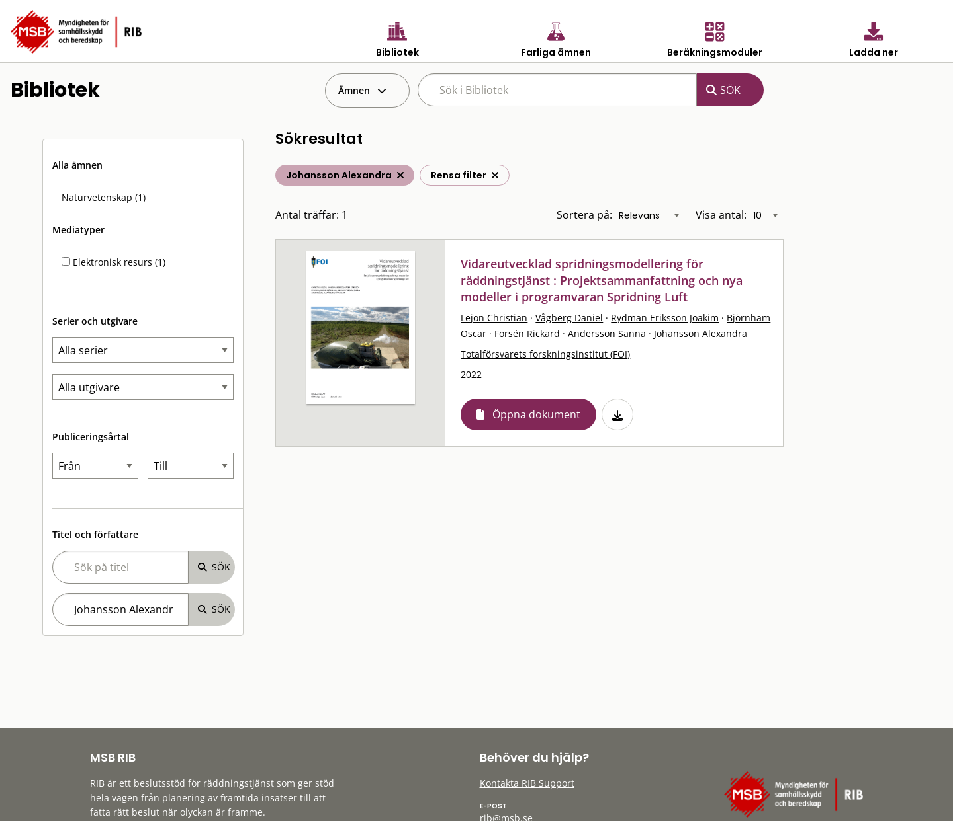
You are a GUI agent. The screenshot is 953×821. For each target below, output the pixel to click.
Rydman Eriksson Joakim (665, 317)
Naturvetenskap (97, 197)
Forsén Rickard (527, 333)
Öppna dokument (536, 414)
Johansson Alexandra (700, 333)
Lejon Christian (494, 317)
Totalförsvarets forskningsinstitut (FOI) (545, 354)
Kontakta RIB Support (527, 783)
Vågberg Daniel (569, 317)
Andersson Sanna (607, 333)
